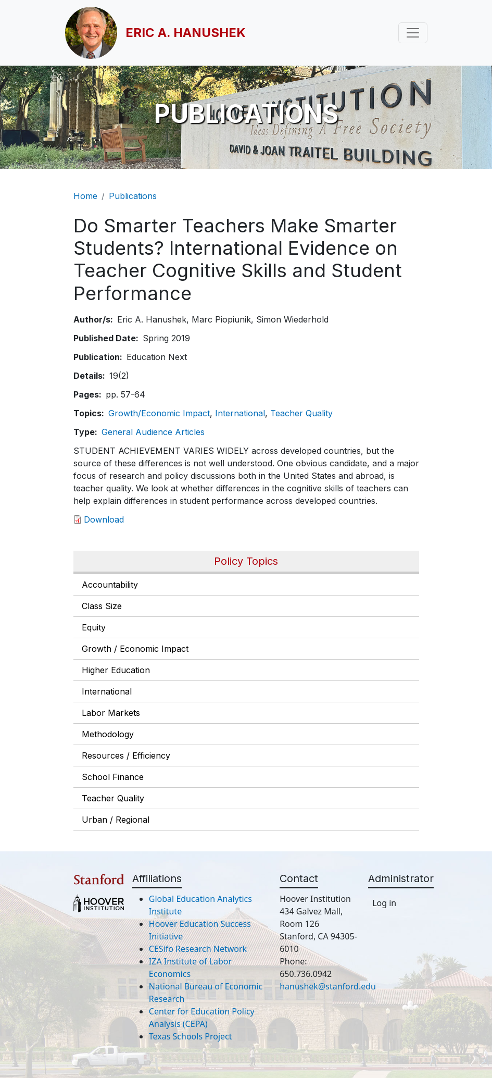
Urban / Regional (115, 819)
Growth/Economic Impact (159, 413)
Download (104, 519)
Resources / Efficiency (126, 755)
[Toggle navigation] (412, 32)
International (107, 691)
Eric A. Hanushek (185, 32)
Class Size (102, 606)
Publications (133, 196)
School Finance (113, 777)
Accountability (110, 584)
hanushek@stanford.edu (328, 986)
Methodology (108, 734)
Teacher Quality (113, 798)
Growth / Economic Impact (135, 648)
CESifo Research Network (198, 949)
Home (85, 196)
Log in (384, 903)
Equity (94, 627)
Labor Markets (111, 713)
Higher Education (116, 670)
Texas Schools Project (190, 1036)
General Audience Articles (153, 432)
